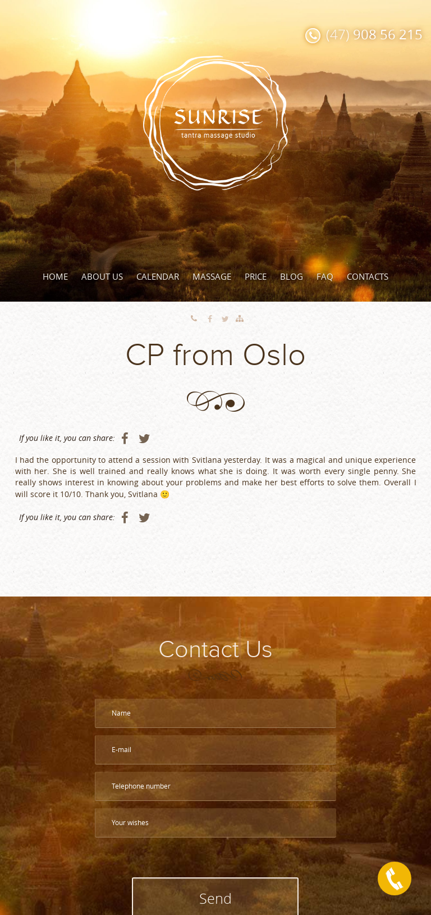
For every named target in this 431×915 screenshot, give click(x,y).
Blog (291, 276)
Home (55, 276)
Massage (211, 276)
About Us (102, 276)
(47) (374, 34)
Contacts (367, 276)
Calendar (157, 276)
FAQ (325, 276)
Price (256, 276)
